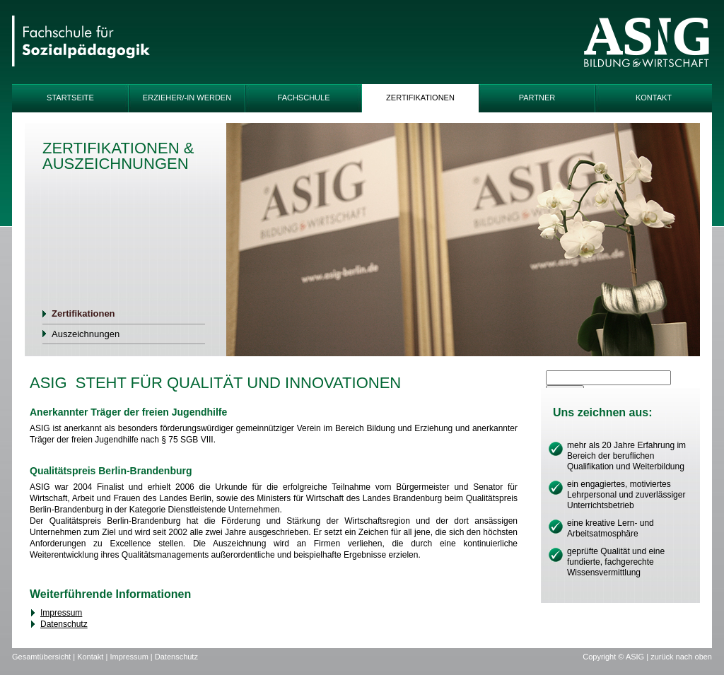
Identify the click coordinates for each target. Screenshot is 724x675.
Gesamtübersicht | (44, 656)
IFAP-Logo (81, 43)
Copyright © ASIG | (616, 656)
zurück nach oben (681, 656)
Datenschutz (64, 624)
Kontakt (654, 97)
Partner (537, 97)
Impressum (61, 613)
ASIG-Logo (646, 43)
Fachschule (304, 97)
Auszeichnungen (85, 334)
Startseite (70, 97)
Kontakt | (93, 656)
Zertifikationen (420, 97)
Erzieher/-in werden (187, 97)
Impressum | (132, 656)
